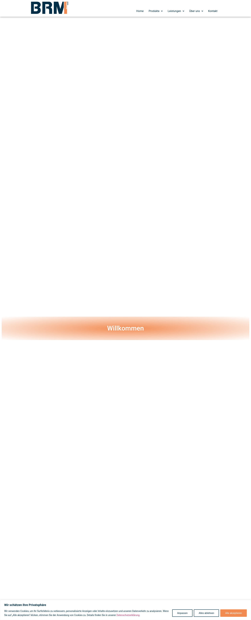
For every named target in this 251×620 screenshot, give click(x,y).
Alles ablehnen (206, 613)
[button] (155, 11)
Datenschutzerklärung (128, 615)
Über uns (196, 11)
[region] (125, 610)
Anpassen (182, 613)
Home (140, 11)
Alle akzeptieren (233, 613)
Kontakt (212, 11)
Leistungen (176, 11)
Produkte (156, 11)
